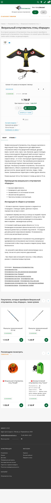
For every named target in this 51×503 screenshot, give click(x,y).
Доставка (3, 457)
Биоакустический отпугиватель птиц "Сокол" (38, 382)
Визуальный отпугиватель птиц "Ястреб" (14, 382)
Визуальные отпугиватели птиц (30, 24)
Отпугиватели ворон (11, 285)
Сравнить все (6, 354)
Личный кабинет (27, 455)
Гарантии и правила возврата (9, 465)
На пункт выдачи (10, 123)
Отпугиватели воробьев (36, 283)
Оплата (3, 455)
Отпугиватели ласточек (12, 278)
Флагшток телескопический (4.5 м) (38, 329)
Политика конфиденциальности (10, 467)
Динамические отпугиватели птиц (16, 283)
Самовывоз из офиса (12, 130)
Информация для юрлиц (8, 460)
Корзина (25, 453)
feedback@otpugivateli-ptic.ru (8, 435)
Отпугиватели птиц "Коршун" (14, 274)
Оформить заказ (27, 457)
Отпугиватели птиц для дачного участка (18, 276)
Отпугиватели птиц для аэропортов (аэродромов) (21, 272)
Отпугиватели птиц (13, 24)
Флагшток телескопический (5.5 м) (12, 329)
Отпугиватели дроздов (12, 281)
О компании (4, 453)
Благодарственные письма (8, 462)
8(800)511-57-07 (5, 428)
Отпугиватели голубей (26, 285)
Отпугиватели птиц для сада (29, 281)
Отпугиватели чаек (27, 278)
